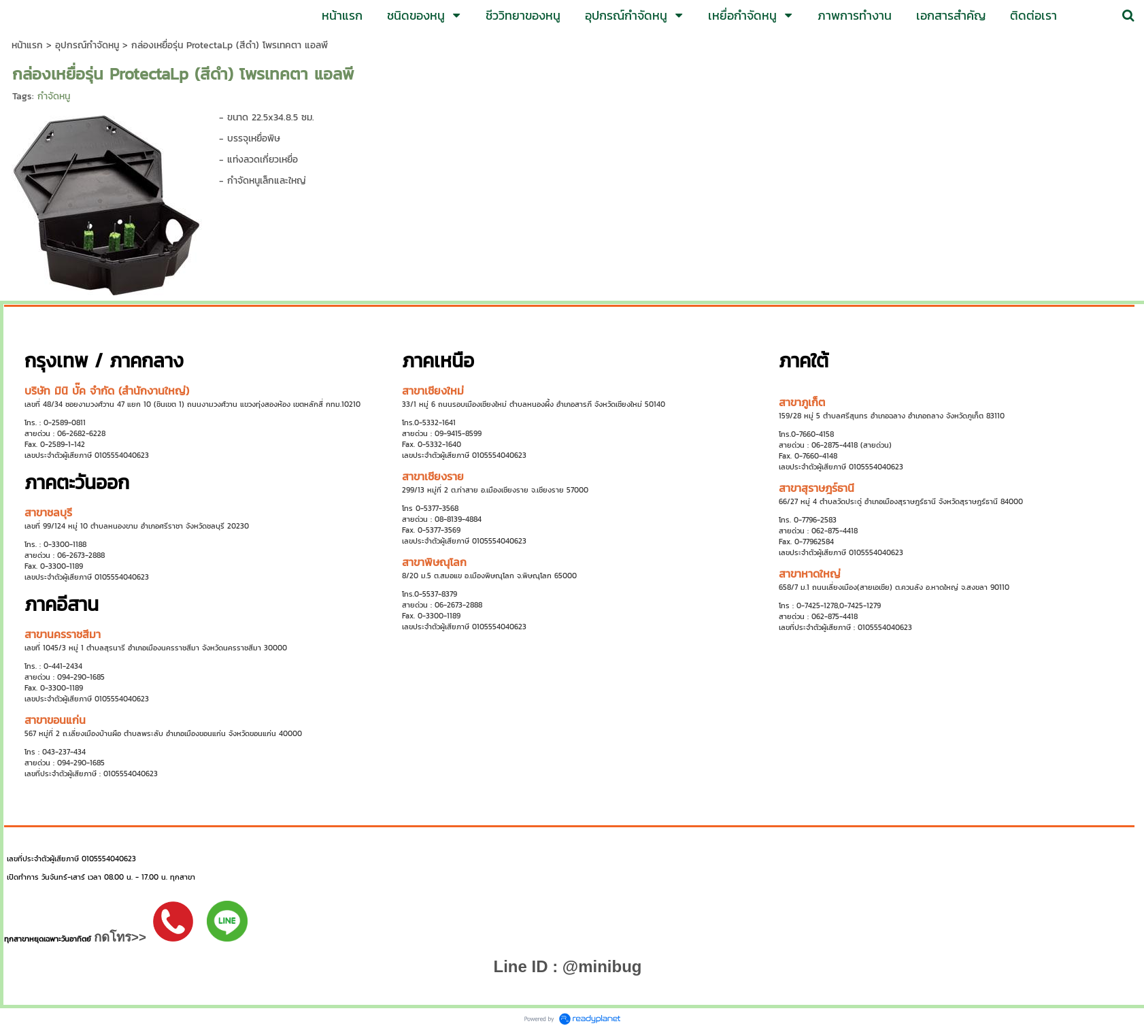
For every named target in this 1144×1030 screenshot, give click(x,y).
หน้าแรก (27, 45)
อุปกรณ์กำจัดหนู (87, 45)
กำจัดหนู (53, 96)
